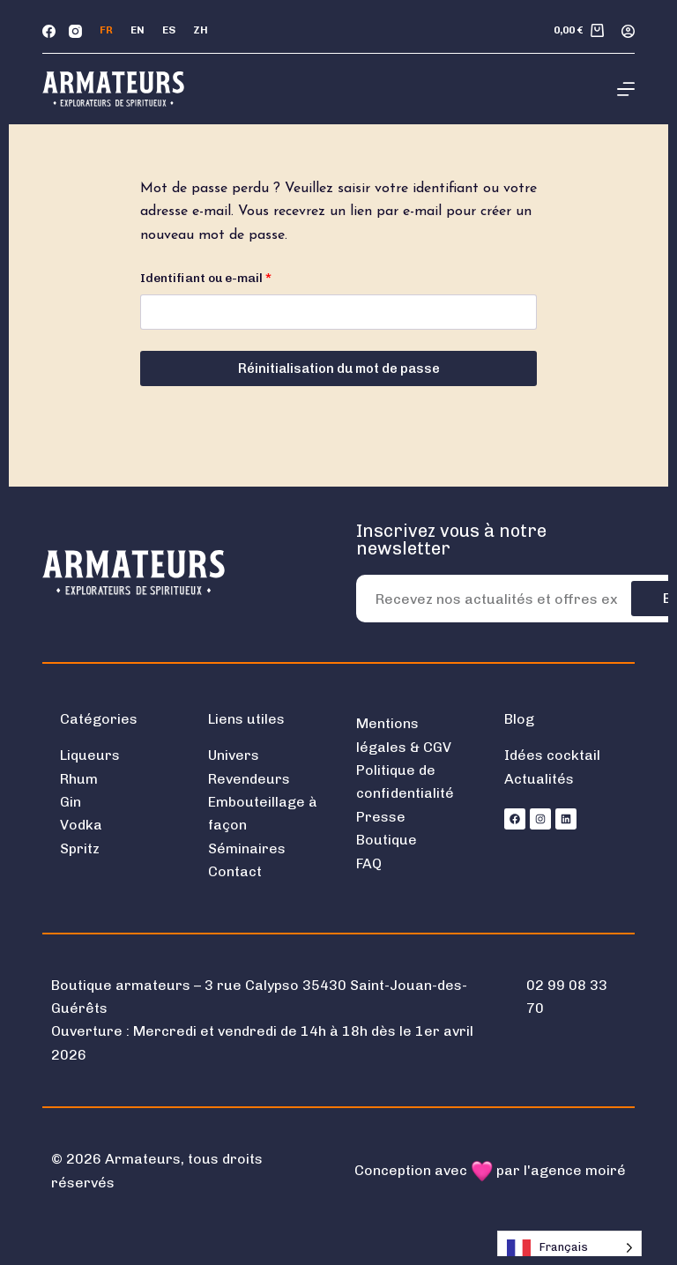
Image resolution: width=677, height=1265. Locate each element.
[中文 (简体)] (200, 31)
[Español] (168, 31)
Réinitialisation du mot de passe (339, 368)
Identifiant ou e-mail (239, 277)
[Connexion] (628, 31)
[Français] (106, 31)
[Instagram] (75, 31)
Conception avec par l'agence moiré (490, 1170)
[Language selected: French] (569, 1248)
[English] (137, 31)
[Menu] (626, 89)
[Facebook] (49, 31)
